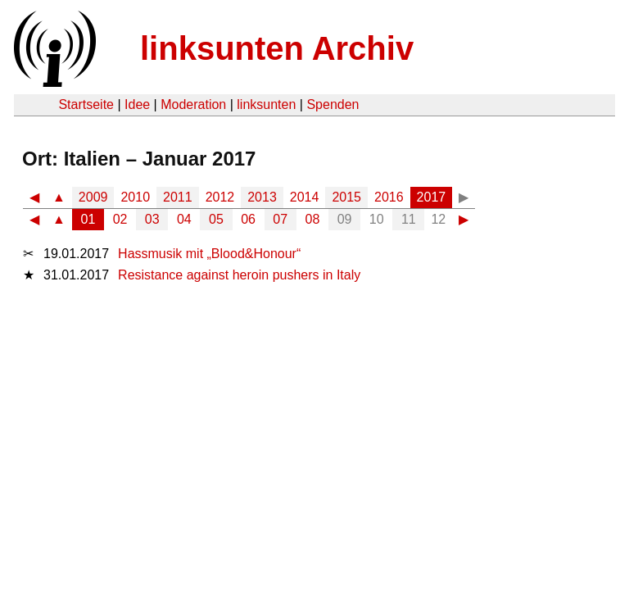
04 (184, 219)
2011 (177, 197)
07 (280, 219)
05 (216, 219)
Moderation (193, 104)
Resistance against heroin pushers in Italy (239, 275)
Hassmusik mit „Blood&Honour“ (209, 254)
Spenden (332, 104)
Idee (137, 104)
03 (152, 219)
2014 (304, 197)
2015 (346, 197)
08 (312, 219)
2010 (135, 197)
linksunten (266, 104)
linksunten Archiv (277, 48)
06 (248, 219)
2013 (262, 197)
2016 (389, 197)
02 (120, 219)
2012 (220, 197)
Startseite (86, 104)
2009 (93, 197)
